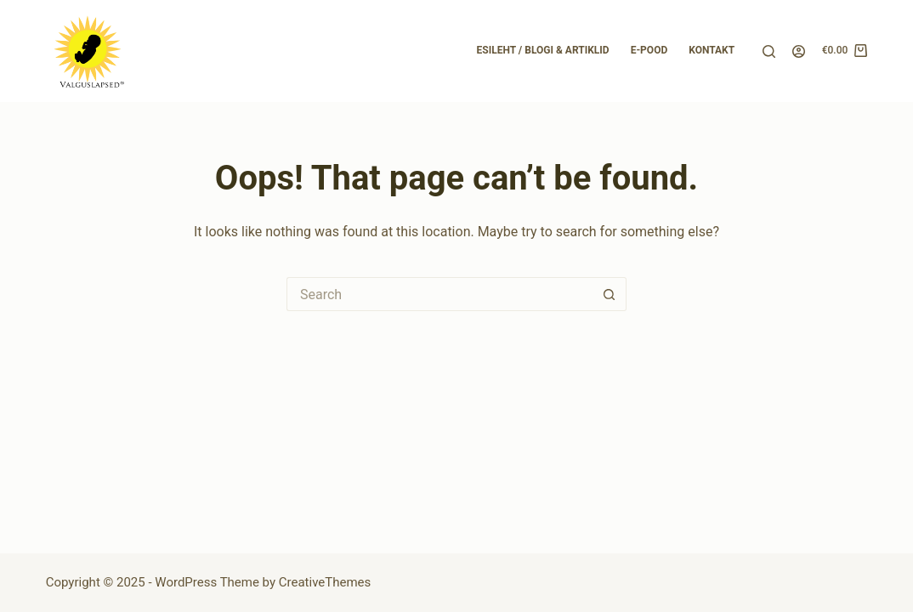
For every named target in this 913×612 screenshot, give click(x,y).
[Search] (769, 51)
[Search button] (610, 294)
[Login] (798, 51)
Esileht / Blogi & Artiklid (543, 50)
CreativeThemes (325, 582)
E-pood (649, 50)
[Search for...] (439, 294)
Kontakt (711, 50)
